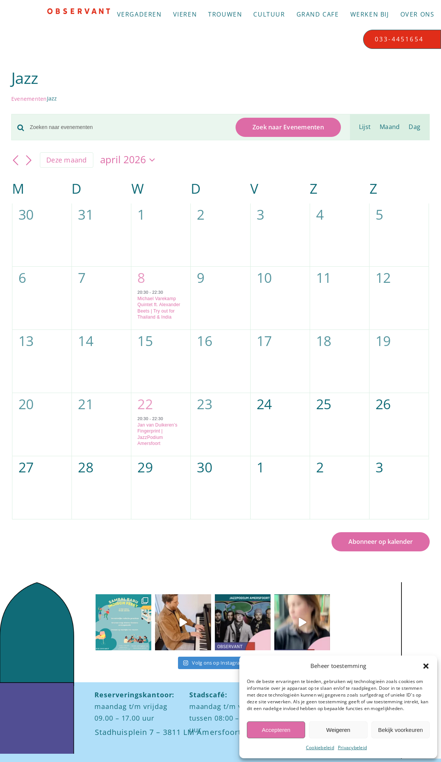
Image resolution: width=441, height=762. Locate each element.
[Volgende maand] (28, 160)
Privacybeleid (352, 747)
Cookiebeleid (320, 747)
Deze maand (66, 159)
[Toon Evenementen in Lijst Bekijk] (365, 127)
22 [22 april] (145, 404)
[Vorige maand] (15, 160)
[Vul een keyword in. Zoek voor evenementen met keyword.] (128, 127)
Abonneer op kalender (380, 541)
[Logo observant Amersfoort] (78, 11)
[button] (426, 666)
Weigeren (338, 730)
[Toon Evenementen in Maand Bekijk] (390, 127)
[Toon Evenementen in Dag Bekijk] (414, 127)
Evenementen (29, 98)
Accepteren (276, 730)
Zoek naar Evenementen (288, 127)
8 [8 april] (141, 278)
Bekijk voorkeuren (400, 730)
